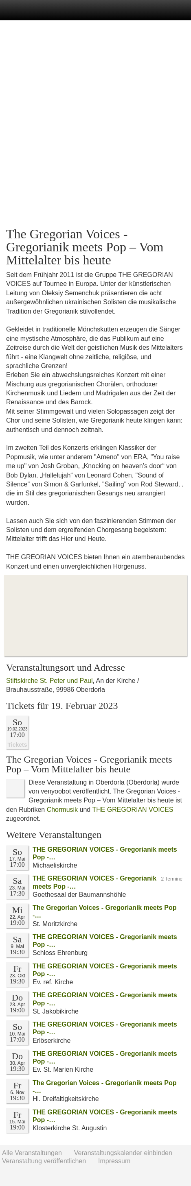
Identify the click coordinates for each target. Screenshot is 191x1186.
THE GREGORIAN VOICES (132, 809)
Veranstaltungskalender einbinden (123, 1152)
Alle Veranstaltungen (32, 1152)
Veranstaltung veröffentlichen (44, 1161)
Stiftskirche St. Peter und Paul (49, 680)
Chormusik (62, 809)
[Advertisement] (95, 123)
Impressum (114, 1161)
